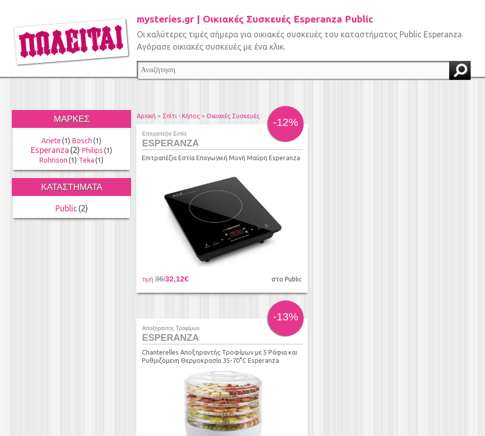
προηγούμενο (205, 316)
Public (66, 208)
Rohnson (53, 160)
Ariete (51, 141)
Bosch (82, 141)
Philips (92, 150)
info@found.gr (231, 385)
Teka (86, 160)
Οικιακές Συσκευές (233, 116)
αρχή (185, 316)
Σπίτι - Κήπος (181, 116)
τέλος (415, 316)
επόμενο (396, 316)
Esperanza (50, 150)
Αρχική (146, 116)
